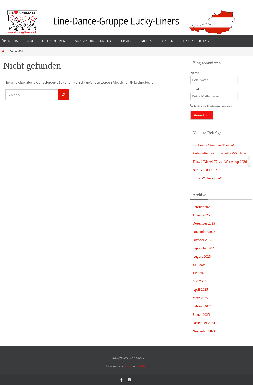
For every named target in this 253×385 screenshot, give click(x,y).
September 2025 (204, 248)
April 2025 (200, 290)
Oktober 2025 (202, 240)
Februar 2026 (202, 207)
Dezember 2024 (204, 323)
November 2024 (204, 331)
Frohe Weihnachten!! (208, 178)
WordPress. (141, 366)
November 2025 (204, 232)
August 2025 (202, 256)
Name (194, 73)
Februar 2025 (202, 306)
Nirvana (127, 366)
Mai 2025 (200, 281)
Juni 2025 (200, 273)
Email (194, 89)
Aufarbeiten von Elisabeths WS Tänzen (221, 153)
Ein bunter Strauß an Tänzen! (214, 145)
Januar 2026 (201, 215)
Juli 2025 (199, 265)
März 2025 (200, 298)
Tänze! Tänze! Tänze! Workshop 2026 (220, 162)
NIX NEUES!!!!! (205, 170)
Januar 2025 (201, 315)
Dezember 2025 (204, 223)
